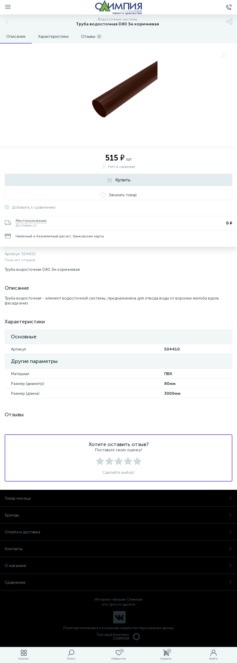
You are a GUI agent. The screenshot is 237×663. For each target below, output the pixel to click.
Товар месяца (118, 498)
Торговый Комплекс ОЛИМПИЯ (119, 636)
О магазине (118, 565)
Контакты (118, 548)
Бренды (118, 515)
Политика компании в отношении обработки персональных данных (118, 628)
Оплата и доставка (118, 531)
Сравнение (118, 582)
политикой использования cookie (180, 619)
